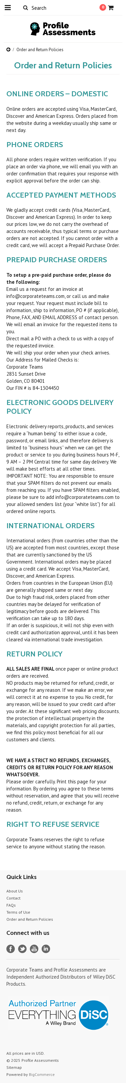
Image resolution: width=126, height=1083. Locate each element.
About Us (14, 890)
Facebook (10, 949)
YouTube (34, 949)
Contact (13, 898)
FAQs (11, 905)
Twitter (22, 949)
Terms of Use (18, 912)
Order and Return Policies (29, 919)
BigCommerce (42, 1074)
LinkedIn (46, 949)
